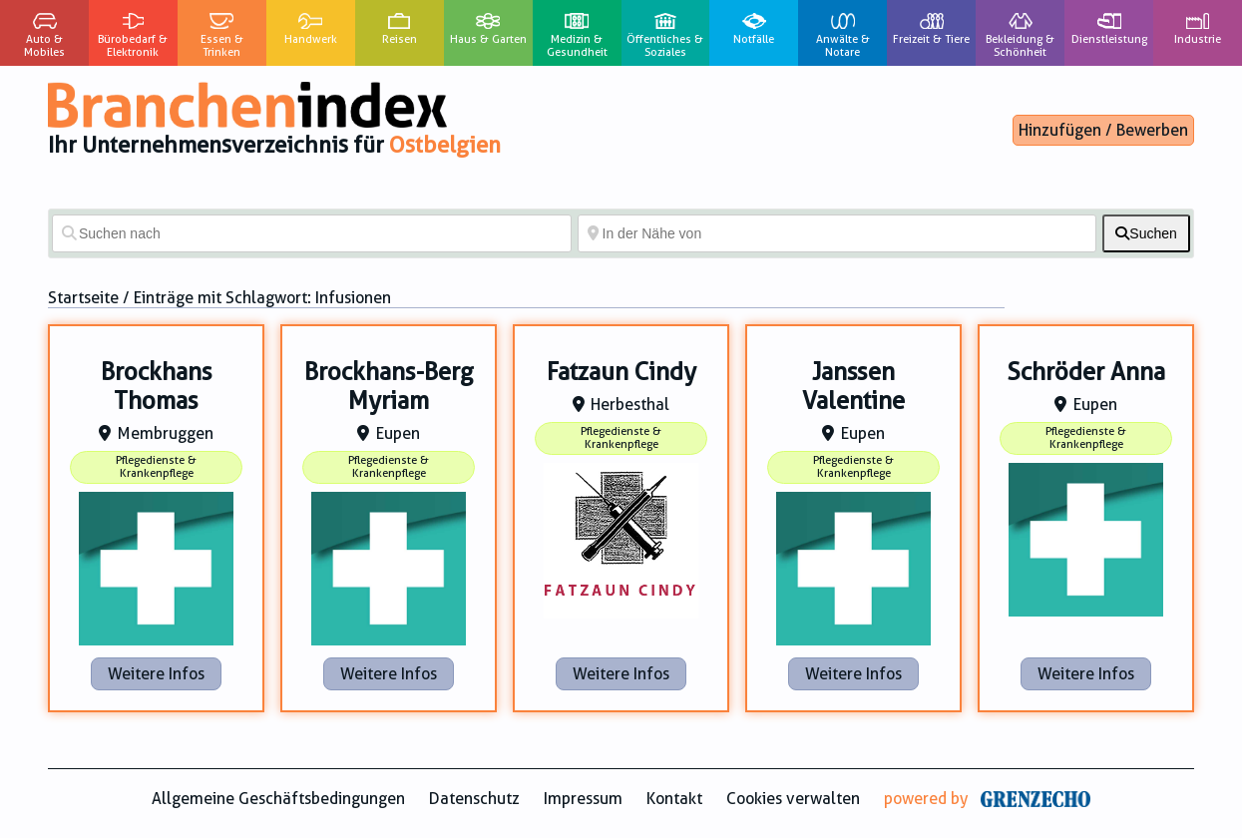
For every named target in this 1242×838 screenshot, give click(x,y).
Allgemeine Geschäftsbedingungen (278, 798)
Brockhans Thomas (156, 386)
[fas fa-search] (1146, 233)
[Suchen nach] (312, 233)
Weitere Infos (156, 673)
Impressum (583, 798)
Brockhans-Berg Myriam (389, 386)
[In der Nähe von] (837, 233)
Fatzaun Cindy (621, 372)
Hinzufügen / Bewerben (1103, 130)
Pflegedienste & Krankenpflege (156, 467)
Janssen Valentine (853, 386)
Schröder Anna (1086, 372)
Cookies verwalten (793, 798)
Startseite (83, 297)
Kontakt (674, 798)
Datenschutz (474, 798)
